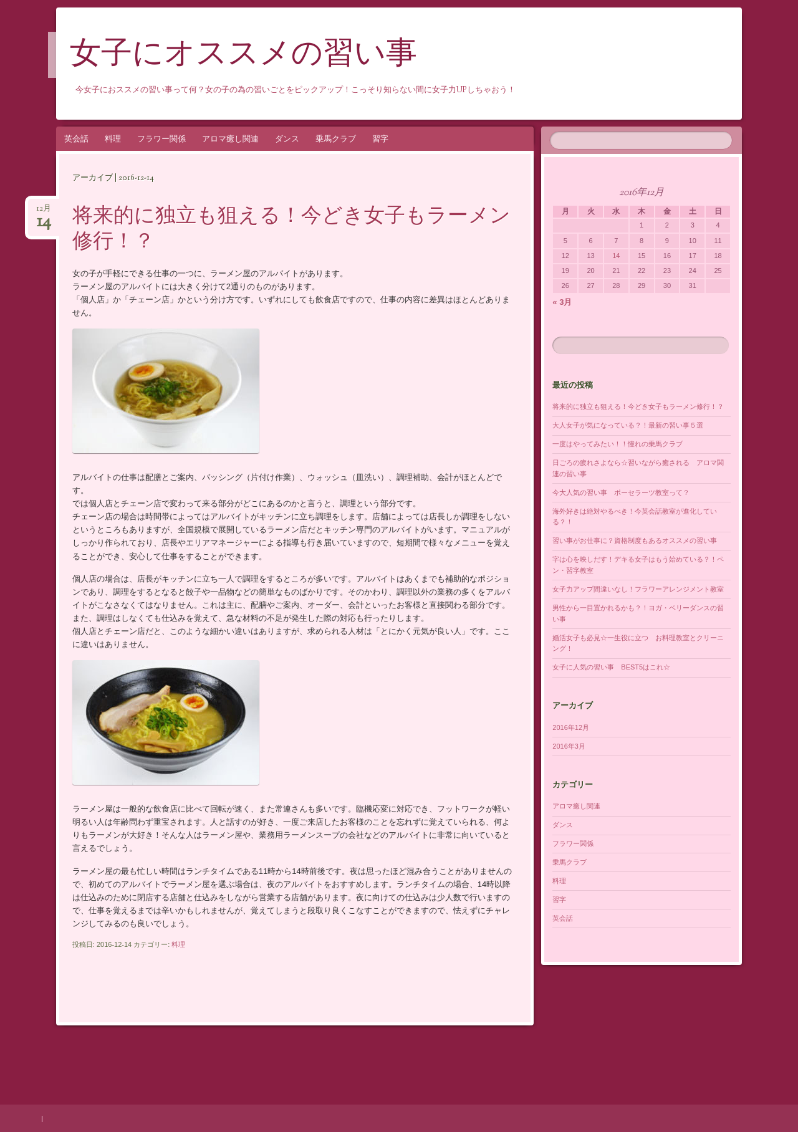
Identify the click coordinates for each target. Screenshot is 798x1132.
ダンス (287, 138)
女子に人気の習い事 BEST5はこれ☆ (611, 667)
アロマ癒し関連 (230, 138)
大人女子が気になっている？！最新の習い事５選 (627, 425)
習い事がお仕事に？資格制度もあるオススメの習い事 (634, 540)
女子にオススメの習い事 (243, 55)
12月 (43, 212)
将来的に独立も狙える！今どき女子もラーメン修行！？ (291, 229)
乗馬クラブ (335, 138)
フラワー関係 (161, 138)
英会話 (76, 138)
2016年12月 (570, 727)
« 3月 (562, 302)
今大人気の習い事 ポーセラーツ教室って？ (621, 492)
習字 (380, 138)
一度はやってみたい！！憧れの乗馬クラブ (617, 444)
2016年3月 (568, 746)
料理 (113, 138)
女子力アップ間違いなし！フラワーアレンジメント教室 (638, 589)
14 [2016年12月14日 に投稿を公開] (616, 255)
